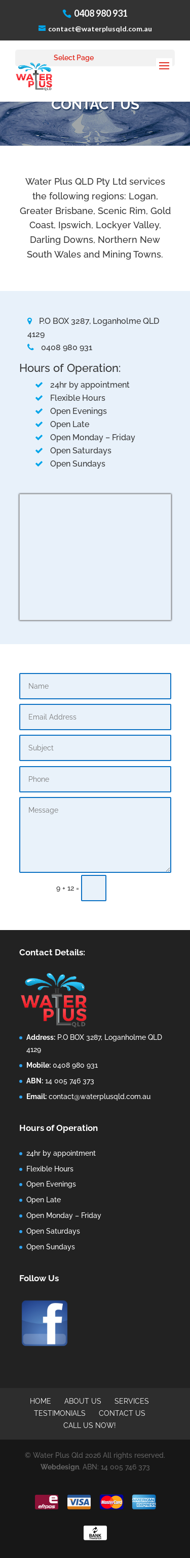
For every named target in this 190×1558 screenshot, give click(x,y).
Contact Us (122, 1413)
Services (132, 1401)
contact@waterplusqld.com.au (99, 1096)
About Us (82, 1401)
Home (40, 1401)
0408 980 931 (59, 347)
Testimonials (60, 1413)
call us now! (89, 1425)
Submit (143, 888)
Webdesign (60, 1467)
